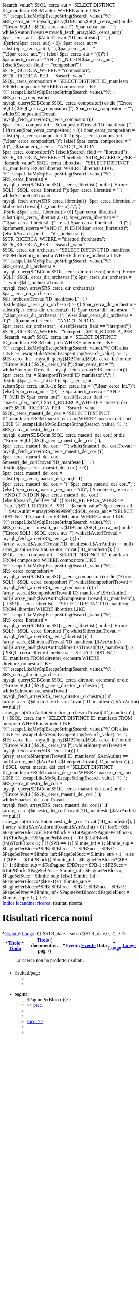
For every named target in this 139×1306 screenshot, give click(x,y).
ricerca (44, 903)
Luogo (28, 933)
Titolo (14, 943)
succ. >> (35, 1021)
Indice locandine (18, 903)
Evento (12, 933)
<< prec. (35, 1005)
